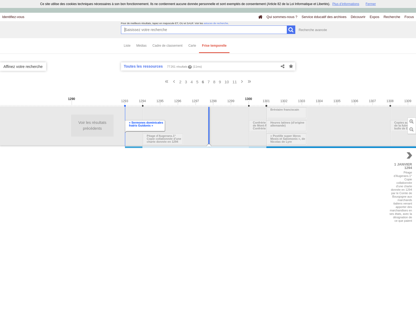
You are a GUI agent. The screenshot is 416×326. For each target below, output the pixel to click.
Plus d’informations (345, 4)
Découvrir (358, 17)
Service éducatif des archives (324, 17)
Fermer (371, 4)
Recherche (392, 17)
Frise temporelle (214, 45)
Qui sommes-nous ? (282, 17)
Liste (127, 45)
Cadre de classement (168, 45)
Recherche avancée (313, 30)
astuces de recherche (216, 23)
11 (234, 82)
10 (226, 82)
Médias (141, 45)
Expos (374, 17)
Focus (409, 17)
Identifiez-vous (13, 17)
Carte (192, 45)
